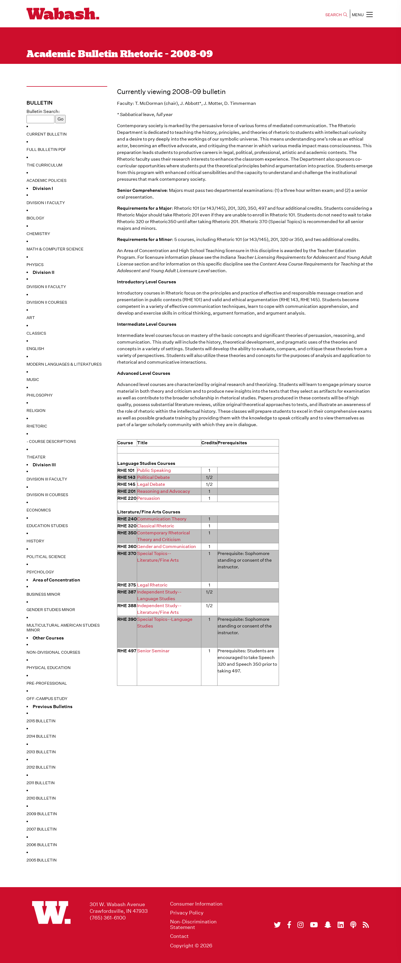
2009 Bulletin (42, 813)
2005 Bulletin (42, 860)
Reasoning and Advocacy (163, 491)
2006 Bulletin (42, 844)
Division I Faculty (46, 202)
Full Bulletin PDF (46, 149)
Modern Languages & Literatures (64, 364)
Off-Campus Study (47, 698)
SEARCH (336, 14)
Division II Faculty (46, 286)
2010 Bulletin (41, 798)
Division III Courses (47, 494)
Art (31, 317)
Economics (39, 510)
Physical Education (49, 667)
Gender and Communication (166, 546)
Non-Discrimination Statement (193, 924)
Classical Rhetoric (155, 525)
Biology (35, 218)
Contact (179, 936)
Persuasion (148, 498)
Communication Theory (162, 519)
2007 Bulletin (42, 829)
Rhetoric (37, 426)
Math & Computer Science (55, 249)
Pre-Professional (47, 683)
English (35, 348)
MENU (362, 14)
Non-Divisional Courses (53, 652)
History (35, 541)
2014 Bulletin (41, 736)
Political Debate (153, 477)
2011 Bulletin (41, 782)
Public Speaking (154, 470)
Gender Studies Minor (51, 609)
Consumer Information (196, 904)
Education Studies (47, 525)
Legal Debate (151, 484)
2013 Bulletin (41, 751)
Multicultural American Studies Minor (63, 628)
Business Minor (43, 594)
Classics (36, 333)
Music (33, 379)
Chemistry (38, 233)
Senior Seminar (153, 650)
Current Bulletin (47, 134)
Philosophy (39, 395)
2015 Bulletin (41, 720)
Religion (36, 410)
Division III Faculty (47, 479)
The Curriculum (44, 165)
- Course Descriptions (51, 441)
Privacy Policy (187, 913)
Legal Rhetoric (152, 585)
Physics (35, 264)
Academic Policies (46, 180)
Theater (36, 457)
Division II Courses (47, 302)
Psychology (40, 572)
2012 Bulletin (41, 767)
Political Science (46, 556)
